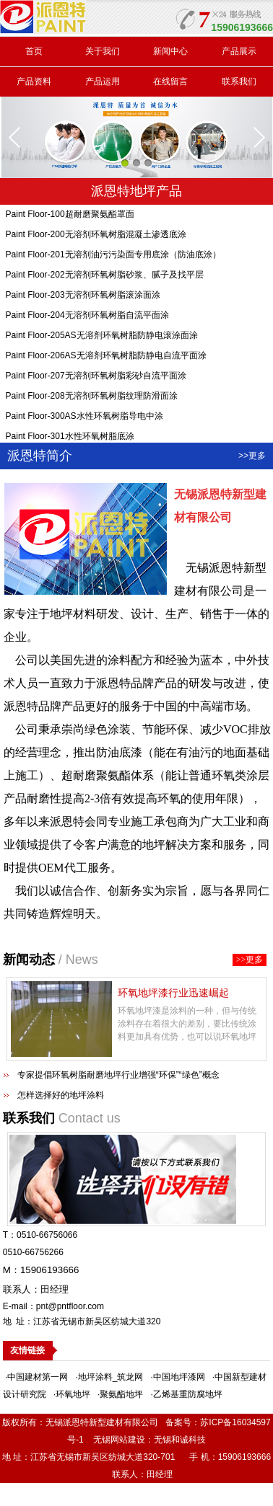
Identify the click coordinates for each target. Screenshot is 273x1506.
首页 (34, 51)
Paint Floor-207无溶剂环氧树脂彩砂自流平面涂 (96, 378)
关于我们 (102, 51)
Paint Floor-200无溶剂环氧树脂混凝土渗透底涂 (96, 236)
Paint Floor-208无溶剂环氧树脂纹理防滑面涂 (92, 398)
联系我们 (239, 81)
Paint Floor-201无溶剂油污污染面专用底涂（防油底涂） (113, 257)
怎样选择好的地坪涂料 (60, 1095)
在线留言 (170, 81)
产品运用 (102, 81)
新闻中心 (170, 51)
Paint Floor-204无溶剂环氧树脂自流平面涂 (87, 317)
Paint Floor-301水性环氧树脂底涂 (70, 438)
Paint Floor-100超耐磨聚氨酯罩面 (70, 216)
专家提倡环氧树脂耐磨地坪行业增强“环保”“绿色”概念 (118, 1075)
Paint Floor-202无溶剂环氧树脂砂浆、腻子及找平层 (105, 277)
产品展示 (239, 51)
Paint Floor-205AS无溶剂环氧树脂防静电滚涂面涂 (102, 337)
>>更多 (252, 456)
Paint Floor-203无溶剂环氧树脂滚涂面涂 (83, 297)
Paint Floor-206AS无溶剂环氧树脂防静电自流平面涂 (106, 358)
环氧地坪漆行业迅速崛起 (173, 992)
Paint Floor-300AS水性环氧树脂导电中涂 (84, 418)
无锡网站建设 (119, 1440)
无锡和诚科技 (180, 1440)
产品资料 (34, 81)
